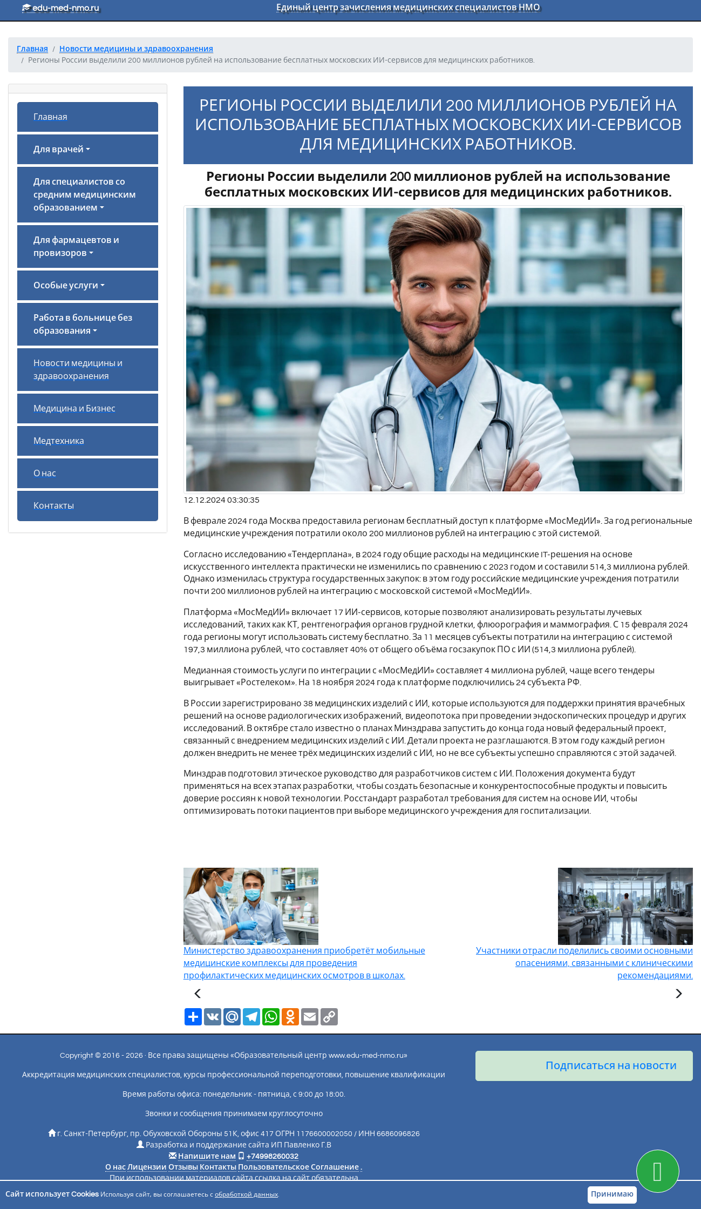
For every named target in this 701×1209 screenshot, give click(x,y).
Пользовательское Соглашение (298, 1167)
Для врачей (58, 149)
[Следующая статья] (678, 995)
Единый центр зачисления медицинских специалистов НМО (408, 7)
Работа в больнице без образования (82, 324)
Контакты (53, 506)
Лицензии (147, 1167)
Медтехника (58, 441)
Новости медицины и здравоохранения (77, 370)
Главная (50, 117)
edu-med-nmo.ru (60, 8)
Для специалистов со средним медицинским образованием (84, 195)
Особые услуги (65, 285)
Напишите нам (207, 1156)
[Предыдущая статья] (198, 995)
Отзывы (183, 1167)
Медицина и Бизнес (74, 408)
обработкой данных (246, 1194)
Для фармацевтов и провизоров (76, 247)
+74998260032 (272, 1156)
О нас (44, 473)
